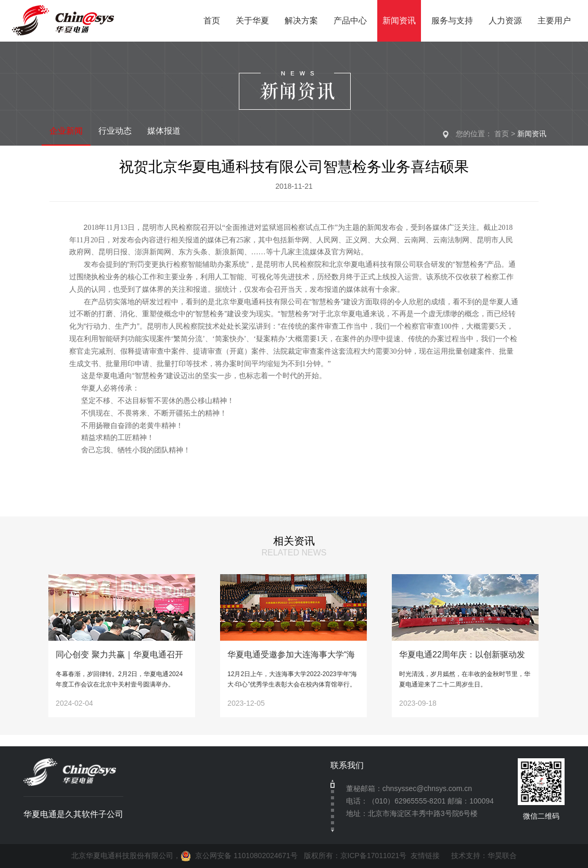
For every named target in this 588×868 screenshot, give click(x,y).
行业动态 (115, 130)
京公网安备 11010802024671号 (239, 855)
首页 (501, 133)
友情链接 (425, 855)
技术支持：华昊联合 (480, 855)
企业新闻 (66, 130)
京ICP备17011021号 (373, 855)
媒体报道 (164, 130)
